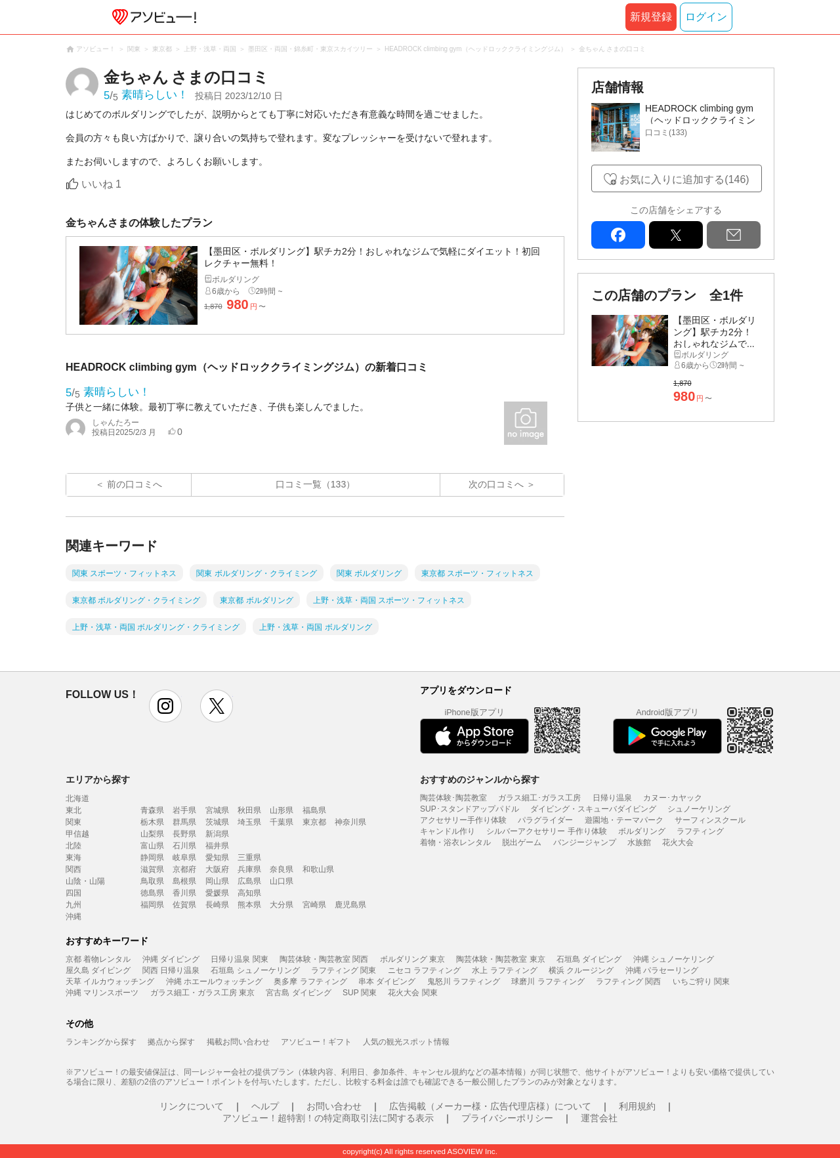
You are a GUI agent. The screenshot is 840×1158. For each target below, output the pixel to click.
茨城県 (217, 822)
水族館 (639, 842)
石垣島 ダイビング (588, 959)
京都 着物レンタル (98, 959)
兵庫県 (249, 869)
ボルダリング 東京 (412, 959)
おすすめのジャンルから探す (479, 779)
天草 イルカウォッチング (110, 981)
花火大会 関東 (412, 992)
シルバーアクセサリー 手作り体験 (546, 831)
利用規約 (637, 1106)
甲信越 (77, 833)
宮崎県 (314, 904)
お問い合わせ (334, 1106)
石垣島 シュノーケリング (255, 970)
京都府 (184, 869)
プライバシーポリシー (507, 1118)
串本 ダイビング (386, 981)
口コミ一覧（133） (315, 484)
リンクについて (191, 1106)
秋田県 (249, 810)
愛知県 (217, 857)
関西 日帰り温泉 (171, 970)
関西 (73, 869)
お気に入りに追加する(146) (684, 179)
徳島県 (152, 893)
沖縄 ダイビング (171, 959)
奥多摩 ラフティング (310, 981)
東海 (73, 857)
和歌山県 (318, 869)
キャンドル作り (447, 831)
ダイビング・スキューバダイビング (593, 809)
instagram (165, 706)
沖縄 (73, 916)
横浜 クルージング (581, 970)
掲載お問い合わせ (238, 1041)
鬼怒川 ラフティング (463, 981)
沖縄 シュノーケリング (673, 959)
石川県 (184, 845)
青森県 (152, 810)
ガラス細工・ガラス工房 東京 (202, 992)
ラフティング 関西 (628, 981)
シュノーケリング (698, 809)
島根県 (184, 881)
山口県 (281, 881)
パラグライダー (545, 820)
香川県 (184, 893)
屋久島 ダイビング (98, 970)
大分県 (281, 904)
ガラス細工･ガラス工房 (539, 797)
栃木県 (152, 822)
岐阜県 (184, 857)
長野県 (184, 833)
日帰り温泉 (612, 797)
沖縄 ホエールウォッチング (214, 981)
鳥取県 (152, 881)
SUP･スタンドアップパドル (469, 809)
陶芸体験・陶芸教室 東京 (500, 959)
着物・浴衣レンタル (455, 842)
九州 (73, 904)
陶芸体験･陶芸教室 (453, 797)
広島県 (249, 881)
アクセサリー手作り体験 (463, 820)
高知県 (249, 893)
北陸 (73, 845)
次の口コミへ (496, 484)
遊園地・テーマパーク (624, 820)
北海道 (77, 798)
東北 (73, 810)
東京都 (314, 822)
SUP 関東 (360, 992)
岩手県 (184, 810)
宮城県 (217, 810)
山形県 (281, 810)
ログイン (706, 16)
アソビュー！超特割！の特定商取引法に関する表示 (328, 1118)
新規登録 (651, 16)
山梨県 (152, 833)
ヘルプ (265, 1106)
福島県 (314, 810)
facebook (618, 235)
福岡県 (152, 904)
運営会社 (599, 1118)
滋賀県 (152, 869)
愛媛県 (217, 893)
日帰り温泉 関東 (239, 959)
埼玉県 (249, 822)
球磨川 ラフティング (547, 981)
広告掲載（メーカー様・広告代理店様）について (490, 1106)
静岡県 (152, 857)
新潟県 (217, 833)
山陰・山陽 (85, 881)
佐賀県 (184, 904)
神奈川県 (350, 822)
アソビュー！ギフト (316, 1041)
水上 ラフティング (504, 970)
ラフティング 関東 (343, 970)
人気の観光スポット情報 (406, 1041)
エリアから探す (98, 779)
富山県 (152, 845)
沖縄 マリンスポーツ (102, 992)
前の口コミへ (134, 484)
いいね (101, 184)
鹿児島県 (350, 904)
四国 (73, 893)
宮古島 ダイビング (298, 992)
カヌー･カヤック (672, 797)
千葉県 (281, 822)
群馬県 (184, 822)
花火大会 (678, 842)
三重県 (249, 857)
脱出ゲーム (521, 842)
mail (734, 235)
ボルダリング (641, 831)
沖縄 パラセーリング (661, 970)
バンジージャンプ (584, 842)
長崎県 (217, 904)
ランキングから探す (101, 1041)
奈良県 (281, 869)
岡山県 (217, 881)
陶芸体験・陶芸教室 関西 (324, 959)
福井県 (217, 845)
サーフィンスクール (710, 820)
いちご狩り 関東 (701, 981)
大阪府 (217, 869)
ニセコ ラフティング (424, 970)
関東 (73, 822)
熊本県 (249, 904)
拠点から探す (171, 1041)
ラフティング (700, 831)
